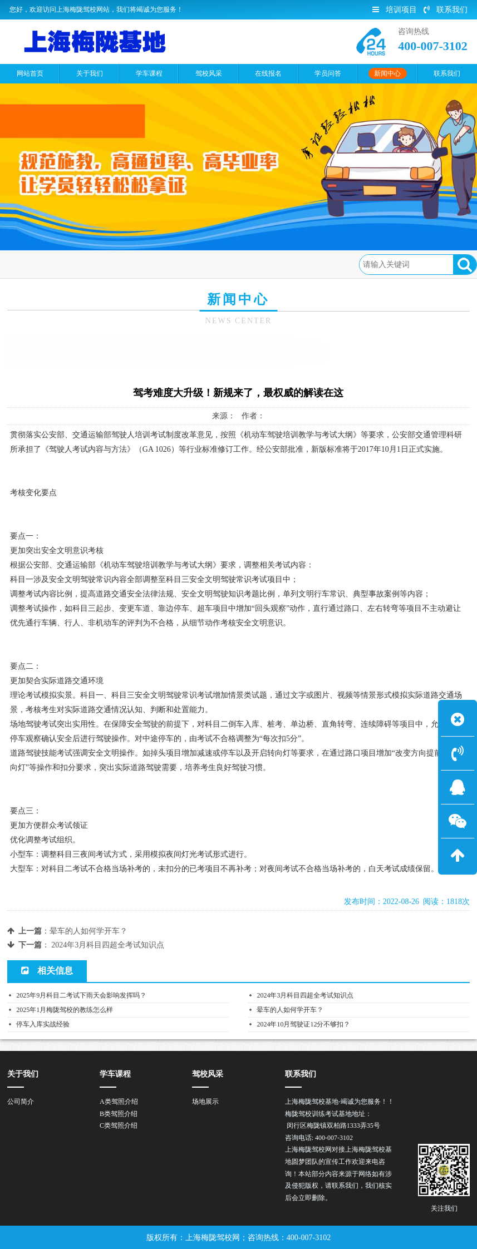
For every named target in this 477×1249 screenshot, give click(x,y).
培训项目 (394, 10)
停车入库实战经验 (43, 1024)
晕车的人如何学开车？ (88, 931)
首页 (57, 264)
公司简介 (20, 1101)
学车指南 (238, 352)
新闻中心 (94, 264)
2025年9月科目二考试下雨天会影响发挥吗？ (81, 995)
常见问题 (301, 352)
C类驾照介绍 (118, 1125)
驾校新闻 (139, 264)
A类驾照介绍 (119, 1101)
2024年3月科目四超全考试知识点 (107, 945)
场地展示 (205, 1101)
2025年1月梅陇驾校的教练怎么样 (64, 1010)
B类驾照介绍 (118, 1114)
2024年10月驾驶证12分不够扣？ (303, 1024)
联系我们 (446, 10)
